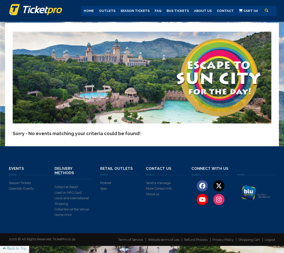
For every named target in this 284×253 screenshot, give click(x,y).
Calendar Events (21, 188)
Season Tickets (135, 11)
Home (89, 11)
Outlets (107, 11)
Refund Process (196, 240)
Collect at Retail (66, 187)
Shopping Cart (249, 240)
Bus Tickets (178, 11)
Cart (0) (248, 11)
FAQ (158, 11)
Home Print (63, 215)
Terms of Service (130, 240)
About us (152, 194)
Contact (225, 11)
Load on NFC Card (68, 192)
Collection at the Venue (72, 209)
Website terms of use (163, 240)
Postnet (105, 183)
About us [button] (203, 11)
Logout (270, 240)
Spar (103, 188)
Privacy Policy (223, 240)
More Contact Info (159, 188)
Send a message (158, 183)
